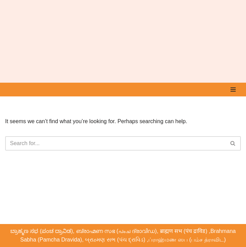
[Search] (115, 143)
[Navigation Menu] (233, 89)
